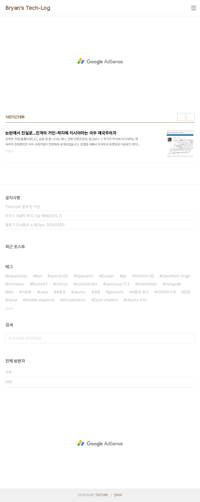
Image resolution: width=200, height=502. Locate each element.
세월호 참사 (140, 292)
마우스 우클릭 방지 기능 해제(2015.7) (33, 216)
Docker (107, 276)
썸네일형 (181, 117)
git (124, 276)
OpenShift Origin (176, 276)
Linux (43, 292)
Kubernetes (17, 276)
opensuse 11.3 (117, 284)
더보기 (9, 309)
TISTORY (101, 495)
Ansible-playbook (40, 300)
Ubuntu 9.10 (136, 300)
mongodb (173, 284)
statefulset (147, 284)
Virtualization (74, 300)
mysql (12, 300)
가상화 (26, 292)
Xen (38, 276)
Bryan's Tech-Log (27, 8)
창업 (187, 292)
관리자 (118, 495)
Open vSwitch (106, 300)
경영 (97, 292)
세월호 (61, 292)
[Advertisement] (100, 61)
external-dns (86, 284)
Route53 (39, 284)
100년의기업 (144, 276)
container (15, 284)
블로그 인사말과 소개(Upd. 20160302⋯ (36, 225)
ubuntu (80, 292)
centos (61, 284)
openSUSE (59, 276)
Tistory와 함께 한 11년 (22, 207)
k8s (10, 292)
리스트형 (191, 117)
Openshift (84, 276)
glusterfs (116, 292)
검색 (189, 338)
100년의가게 (166, 292)
